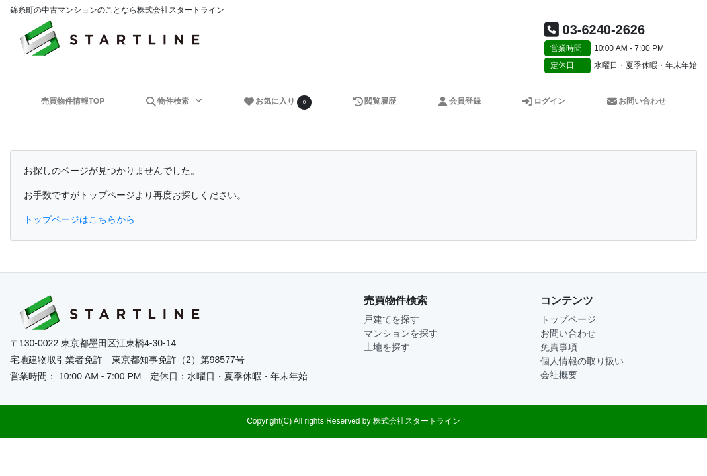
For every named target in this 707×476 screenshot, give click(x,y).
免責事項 (558, 347)
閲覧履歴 (374, 101)
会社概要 (558, 375)
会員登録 (459, 101)
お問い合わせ (636, 101)
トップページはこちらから (79, 219)
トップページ (568, 319)
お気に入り (277, 102)
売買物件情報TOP (72, 101)
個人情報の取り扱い (582, 361)
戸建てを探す (391, 319)
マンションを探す (401, 333)
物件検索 (169, 101)
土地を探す (387, 347)
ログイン (543, 101)
